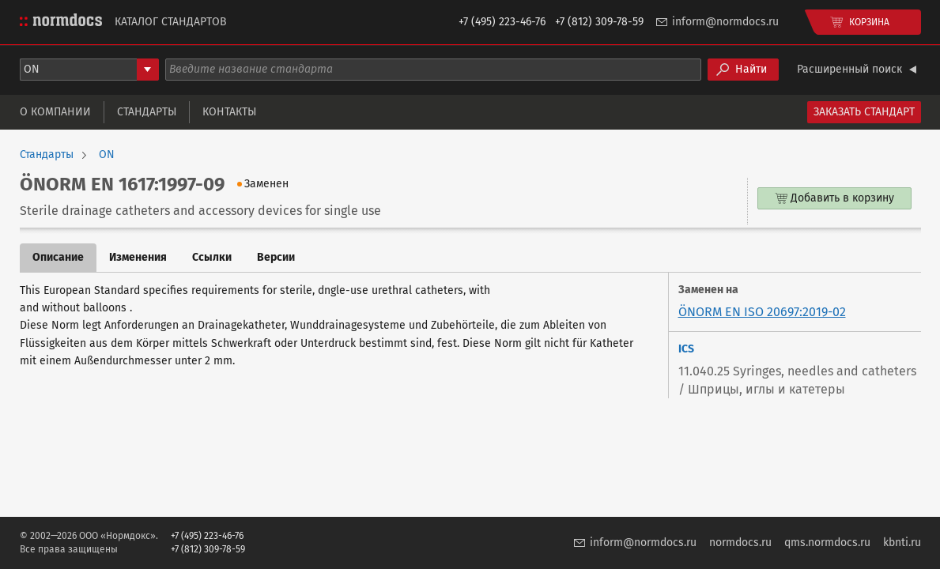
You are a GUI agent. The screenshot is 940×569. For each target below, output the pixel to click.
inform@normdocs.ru (725, 21)
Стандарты (146, 112)
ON (107, 155)
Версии (276, 257)
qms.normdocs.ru (827, 542)
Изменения (138, 257)
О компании (55, 112)
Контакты (229, 112)
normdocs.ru (740, 542)
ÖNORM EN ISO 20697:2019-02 (762, 311)
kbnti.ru (902, 542)
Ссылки (212, 257)
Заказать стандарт (864, 112)
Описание (58, 257)
